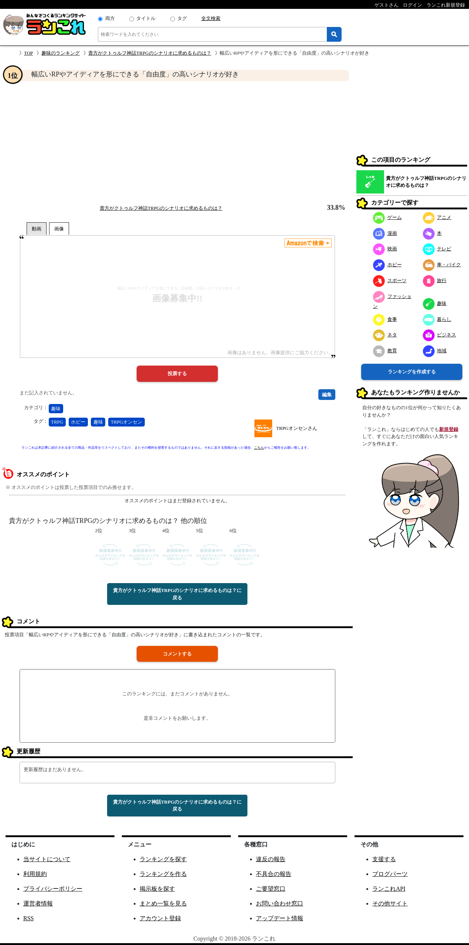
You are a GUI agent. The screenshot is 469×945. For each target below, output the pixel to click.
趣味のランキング (60, 53)
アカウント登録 (160, 918)
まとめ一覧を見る (163, 903)
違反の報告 (270, 859)
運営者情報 (38, 903)
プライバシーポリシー (52, 889)
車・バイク (442, 264)
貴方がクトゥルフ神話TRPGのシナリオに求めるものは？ (149, 53)
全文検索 (210, 18)
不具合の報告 (273, 874)
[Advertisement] (177, 142)
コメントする (177, 654)
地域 (435, 350)
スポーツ (390, 280)
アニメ (437, 217)
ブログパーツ (390, 874)
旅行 (435, 280)
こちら (259, 447)
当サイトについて (47, 859)
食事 (385, 319)
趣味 (56, 408)
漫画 (385, 233)
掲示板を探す (157, 889)
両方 (110, 18)
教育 (385, 350)
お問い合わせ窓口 (279, 903)
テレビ (437, 248)
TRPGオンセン (126, 422)
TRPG (57, 422)
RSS (28, 918)
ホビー (78, 422)
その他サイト (390, 903)
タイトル (145, 18)
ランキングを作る (163, 874)
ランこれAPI (388, 889)
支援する (384, 859)
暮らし (437, 319)
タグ (182, 18)
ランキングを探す (163, 859)
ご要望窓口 (270, 889)
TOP (28, 53)
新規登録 (448, 429)
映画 (385, 248)
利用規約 (35, 874)
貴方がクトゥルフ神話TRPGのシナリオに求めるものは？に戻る (177, 594)
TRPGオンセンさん (296, 428)
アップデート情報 (279, 918)
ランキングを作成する (412, 371)
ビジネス (439, 335)
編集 (327, 394)
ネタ (385, 335)
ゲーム (387, 217)
